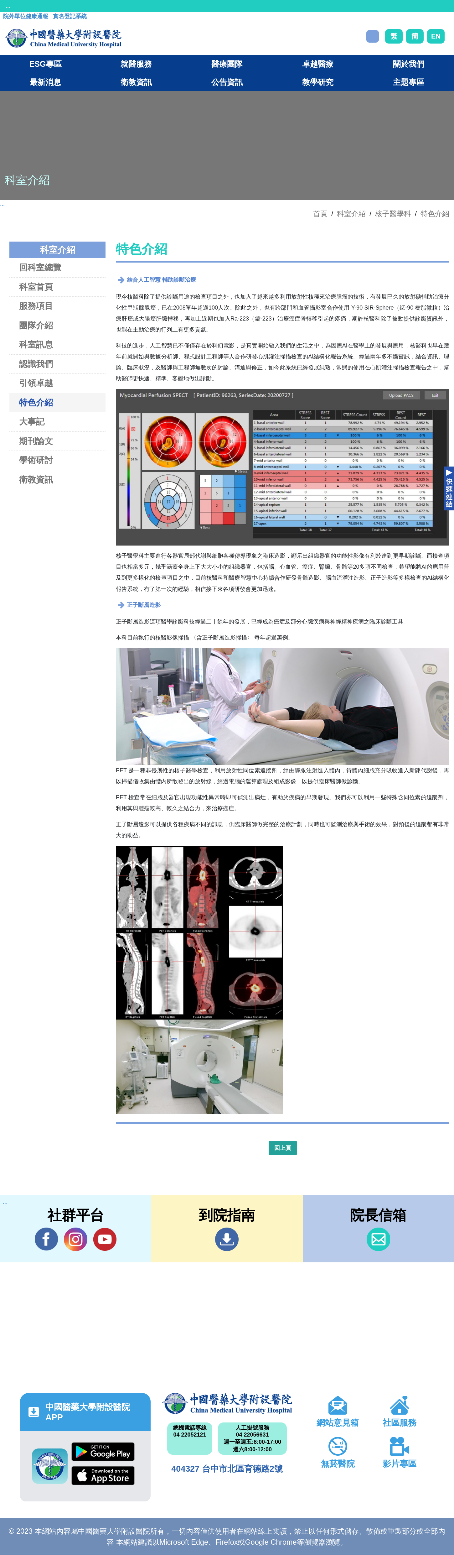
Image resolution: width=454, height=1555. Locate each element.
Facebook (46, 1239)
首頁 (320, 214)
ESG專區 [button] (45, 64)
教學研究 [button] (317, 82)
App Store (103, 1475)
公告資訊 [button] (227, 82)
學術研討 (36, 460)
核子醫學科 (393, 214)
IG (75, 1239)
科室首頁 (36, 287)
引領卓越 (36, 383)
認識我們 (36, 364)
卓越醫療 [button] (317, 64)
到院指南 (227, 1239)
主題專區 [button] (408, 82)
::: (8, 6)
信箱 (378, 1239)
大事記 (31, 421)
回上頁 (282, 1148)
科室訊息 (36, 344)
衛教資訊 (36, 479)
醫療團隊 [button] (227, 64)
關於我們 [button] (408, 64)
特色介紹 (434, 214)
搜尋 (372, 36)
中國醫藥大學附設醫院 (227, 1403)
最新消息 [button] (45, 82)
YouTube (104, 1239)
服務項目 (36, 306)
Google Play (103, 1451)
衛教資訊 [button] (136, 82)
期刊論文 (36, 441)
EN (436, 36)
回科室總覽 (40, 267)
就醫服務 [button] (136, 64)
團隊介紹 (36, 325)
